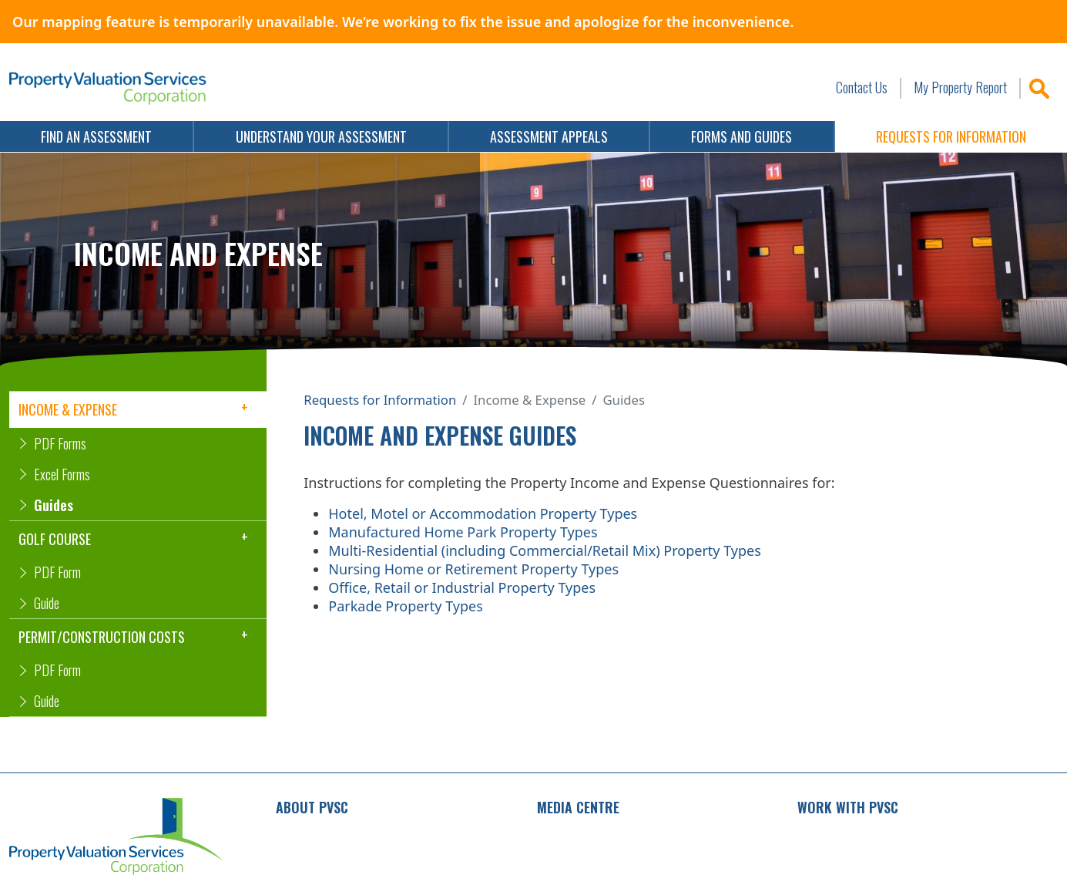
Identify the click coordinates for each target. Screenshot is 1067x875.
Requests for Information (380, 400)
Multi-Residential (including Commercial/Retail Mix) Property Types (544, 550)
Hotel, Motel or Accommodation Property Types (482, 513)
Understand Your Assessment (321, 136)
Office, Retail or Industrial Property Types (462, 587)
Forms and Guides (741, 136)
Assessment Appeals (549, 136)
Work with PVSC (847, 807)
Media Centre (578, 807)
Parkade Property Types (405, 606)
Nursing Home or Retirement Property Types (473, 569)
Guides (53, 505)
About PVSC (312, 807)
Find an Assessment (96, 136)
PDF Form (57, 572)
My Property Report (960, 87)
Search (1038, 88)
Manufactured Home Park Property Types (462, 532)
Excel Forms (62, 474)
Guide (46, 603)
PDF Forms (60, 443)
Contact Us (861, 87)
